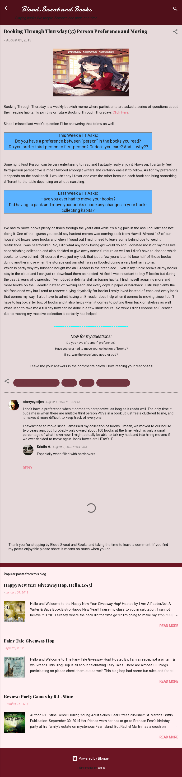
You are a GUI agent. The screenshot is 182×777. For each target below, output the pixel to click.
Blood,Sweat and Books (56, 9)
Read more (168, 626)
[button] (175, 32)
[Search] (175, 9)
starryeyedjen (33, 402)
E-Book (69, 383)
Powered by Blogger (91, 758)
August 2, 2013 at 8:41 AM (70, 447)
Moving (86, 383)
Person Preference (113, 383)
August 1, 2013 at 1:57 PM (63, 402)
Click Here (120, 112)
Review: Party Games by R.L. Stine (38, 696)
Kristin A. (44, 447)
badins (101, 767)
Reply (27, 468)
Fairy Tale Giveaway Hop (29, 641)
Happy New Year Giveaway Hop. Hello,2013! (48, 585)
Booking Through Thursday (36, 383)
